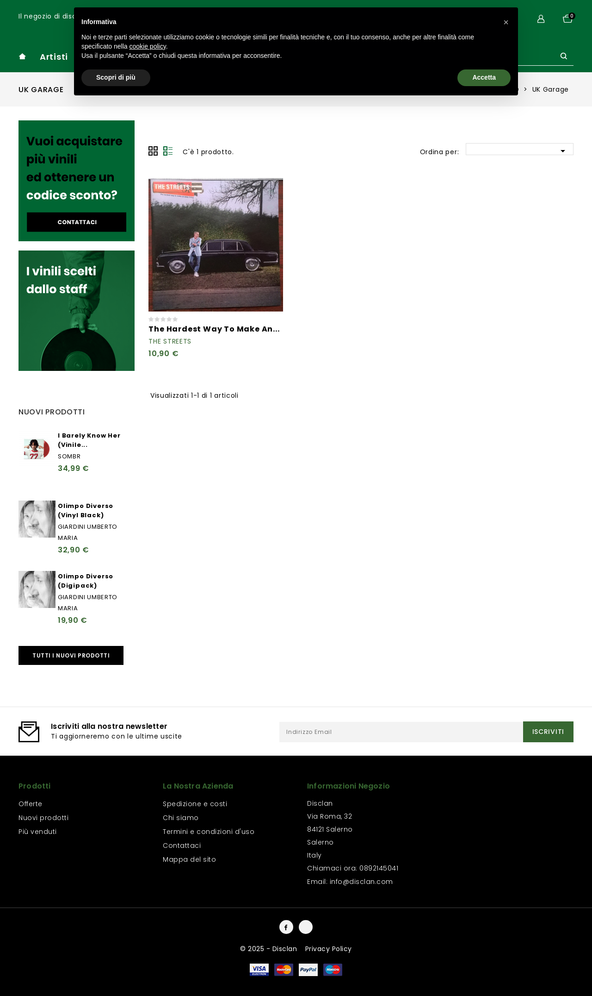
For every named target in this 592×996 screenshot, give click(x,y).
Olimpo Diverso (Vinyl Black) (85, 510)
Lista (168, 151)
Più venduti (37, 831)
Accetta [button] (484, 77)
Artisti (54, 57)
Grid (153, 151)
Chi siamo (181, 817)
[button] (506, 22)
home (22, 56)
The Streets (169, 341)
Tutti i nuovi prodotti (71, 655)
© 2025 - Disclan (269, 948)
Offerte (30, 803)
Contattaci (182, 845)
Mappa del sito (189, 859)
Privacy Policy (328, 948)
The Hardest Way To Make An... (213, 329)
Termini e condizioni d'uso (208, 831)
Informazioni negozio (348, 786)
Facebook (286, 927)
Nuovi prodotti (43, 817)
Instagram (306, 927)
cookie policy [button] (148, 46)
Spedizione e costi (195, 803)
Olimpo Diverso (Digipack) (85, 581)
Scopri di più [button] (116, 77)
